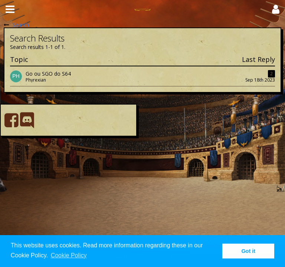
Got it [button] (248, 251)
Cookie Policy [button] (69, 255)
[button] (10, 9)
